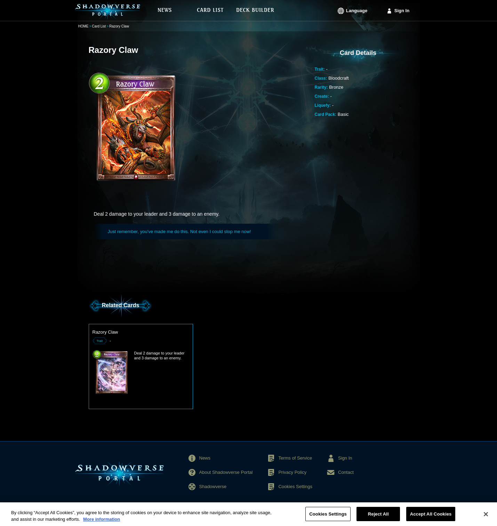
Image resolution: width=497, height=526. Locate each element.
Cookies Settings (295, 486)
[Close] (486, 517)
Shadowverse (213, 486)
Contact (346, 472)
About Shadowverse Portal (226, 472)
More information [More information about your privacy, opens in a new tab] (101, 522)
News (205, 458)
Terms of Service (295, 458)
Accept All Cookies (431, 517)
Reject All (378, 517)
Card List (99, 26)
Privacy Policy (292, 472)
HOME (83, 26)
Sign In (401, 10)
